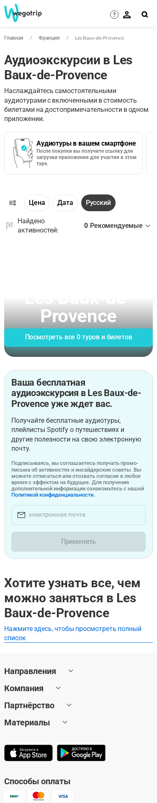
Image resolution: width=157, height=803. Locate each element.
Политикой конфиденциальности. (53, 495)
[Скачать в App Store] (28, 754)
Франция (49, 38)
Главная (13, 38)
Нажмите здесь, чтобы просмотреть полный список (73, 632)
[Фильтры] (12, 202)
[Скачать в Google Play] (81, 754)
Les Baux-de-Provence (99, 38)
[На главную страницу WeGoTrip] (19, 13)
